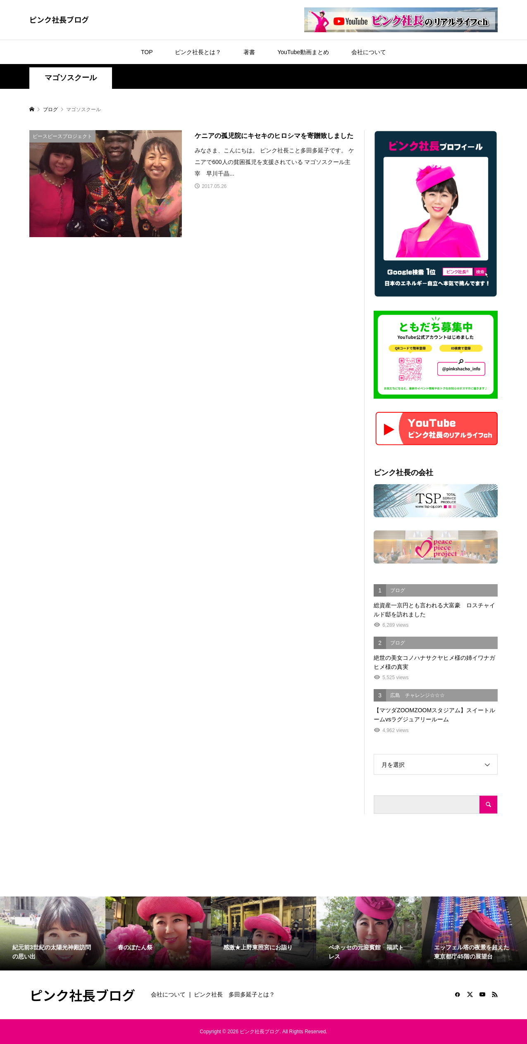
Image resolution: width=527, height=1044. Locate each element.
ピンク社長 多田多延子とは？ (234, 994)
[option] (52, 933)
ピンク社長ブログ (59, 19)
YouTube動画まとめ (303, 52)
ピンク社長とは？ (198, 52)
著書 (249, 52)
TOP (147, 52)
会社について (368, 52)
